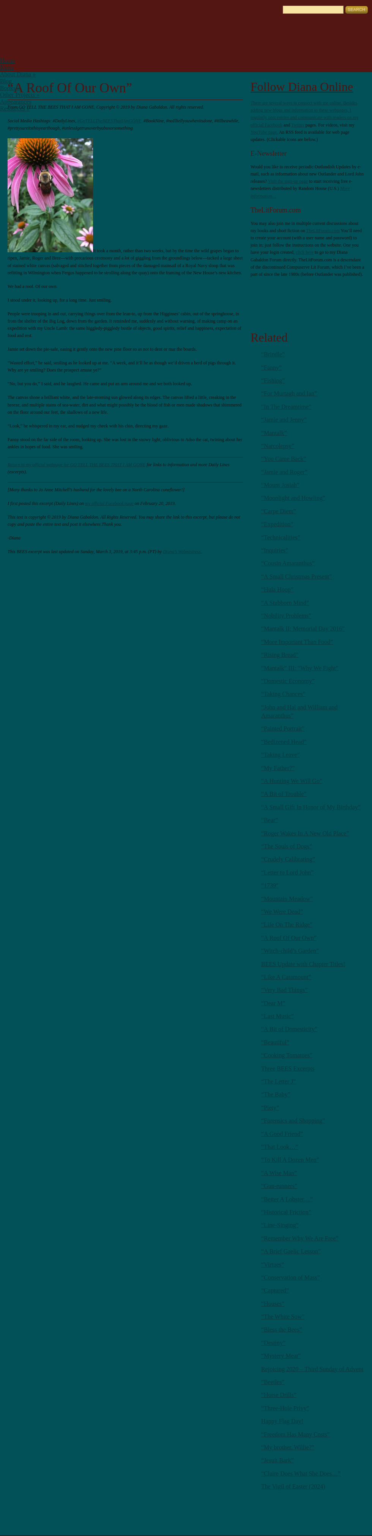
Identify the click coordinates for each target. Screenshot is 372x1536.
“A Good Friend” (282, 1134)
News (7, 67)
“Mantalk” (274, 433)
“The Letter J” (278, 1081)
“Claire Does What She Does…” (300, 1473)
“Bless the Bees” (281, 1329)
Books (10, 88)
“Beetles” (272, 1382)
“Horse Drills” (278, 1395)
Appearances (16, 101)
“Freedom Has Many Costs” (295, 1434)
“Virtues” (272, 1264)
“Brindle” (273, 354)
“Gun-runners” (279, 1186)
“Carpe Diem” (278, 511)
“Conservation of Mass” (290, 1277)
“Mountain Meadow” (287, 898)
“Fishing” (273, 380)
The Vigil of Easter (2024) (293, 1486)
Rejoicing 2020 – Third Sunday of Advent (312, 1369)
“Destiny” (273, 1343)
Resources (15, 108)
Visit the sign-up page (288, 181)
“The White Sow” (282, 1316)
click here (305, 252)
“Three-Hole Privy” (285, 1408)
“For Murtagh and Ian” (289, 393)
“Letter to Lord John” (287, 872)
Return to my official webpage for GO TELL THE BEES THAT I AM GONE (76, 464)
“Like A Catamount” (286, 977)
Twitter (297, 125)
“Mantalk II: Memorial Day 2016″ (303, 628)
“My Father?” (278, 768)
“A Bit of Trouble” (284, 794)
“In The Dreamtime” (286, 406)
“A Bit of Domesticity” (289, 1029)
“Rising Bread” (279, 655)
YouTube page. (264, 132)
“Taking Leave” (280, 754)
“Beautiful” (275, 1042)
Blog (6, 81)
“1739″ (270, 885)
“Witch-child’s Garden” (290, 951)
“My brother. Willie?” (287, 1447)
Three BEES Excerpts (287, 1068)
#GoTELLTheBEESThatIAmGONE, (109, 120)
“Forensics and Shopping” (293, 1120)
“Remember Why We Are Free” (299, 1238)
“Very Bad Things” (284, 990)
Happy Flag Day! (282, 1421)
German (21, 6)
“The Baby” (275, 1094)
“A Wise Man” (279, 1173)
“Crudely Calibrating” (288, 859)
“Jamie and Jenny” (284, 419)
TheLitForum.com (322, 230)
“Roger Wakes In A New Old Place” (305, 833)
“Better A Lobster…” (287, 1199)
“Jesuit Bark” (277, 1460)
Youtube (349, 297)
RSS (264, 297)
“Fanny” (271, 367)
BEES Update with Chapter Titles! (303, 964)
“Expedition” (277, 524)
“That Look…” (279, 1147)
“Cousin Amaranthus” (288, 563)
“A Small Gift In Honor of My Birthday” (311, 807)
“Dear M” (273, 1003)
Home (7, 60)
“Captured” (275, 1290)
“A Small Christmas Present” (296, 576)
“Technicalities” (280, 537)
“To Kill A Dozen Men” (290, 1159)
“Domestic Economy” (288, 681)
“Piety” (270, 1107)
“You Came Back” (283, 459)
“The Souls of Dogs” (286, 846)
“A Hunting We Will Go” (291, 781)
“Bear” (269, 820)
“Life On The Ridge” (286, 924)
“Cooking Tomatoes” (286, 1055)
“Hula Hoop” (277, 589)
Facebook (273, 125)
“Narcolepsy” (277, 446)
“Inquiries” (274, 550)
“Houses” (272, 1303)
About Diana (18, 74)
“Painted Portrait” (282, 728)
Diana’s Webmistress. (182, 551)
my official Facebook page (109, 503)
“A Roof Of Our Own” (289, 938)
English (11, 6)
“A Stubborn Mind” (285, 603)
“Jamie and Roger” (284, 472)
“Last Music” (277, 1016)
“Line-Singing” (280, 1225)
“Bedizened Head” (283, 742)
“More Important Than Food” (297, 642)
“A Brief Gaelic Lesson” (291, 1251)
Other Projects (19, 95)
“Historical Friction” (286, 1212)
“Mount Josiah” (280, 485)
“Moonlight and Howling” (293, 498)
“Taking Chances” (283, 694)
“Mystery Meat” (281, 1356)
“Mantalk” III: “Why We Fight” (300, 668)
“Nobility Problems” (286, 615)
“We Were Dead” (282, 911)
